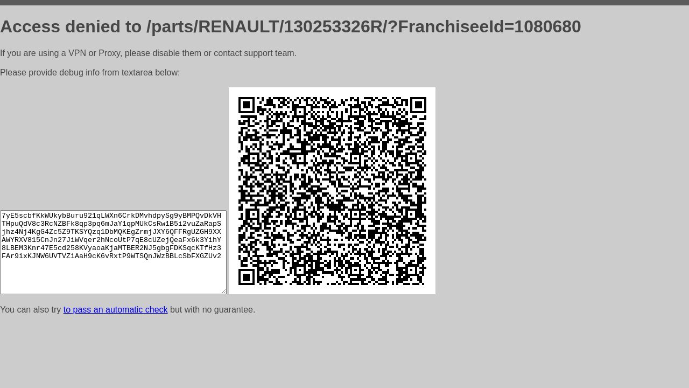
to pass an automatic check (116, 309)
